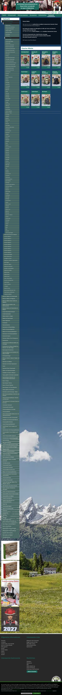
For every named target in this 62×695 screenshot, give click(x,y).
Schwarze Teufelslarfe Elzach (55, 72)
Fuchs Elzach (24, 72)
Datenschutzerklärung (16, 689)
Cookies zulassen (36, 693)
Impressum (19, 691)
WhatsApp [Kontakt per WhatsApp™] (56, 12)
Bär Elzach (44, 91)
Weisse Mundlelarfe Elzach (45, 72)
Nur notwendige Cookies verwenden (26, 693)
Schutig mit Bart (34, 52)
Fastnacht (6, 18)
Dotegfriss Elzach (55, 52)
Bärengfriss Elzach (45, 52)
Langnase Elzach (34, 72)
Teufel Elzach (24, 91)
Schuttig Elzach (25, 52)
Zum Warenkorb (59, 11)
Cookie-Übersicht (49, 691)
